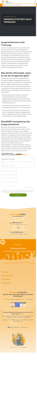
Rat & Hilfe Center (6, 292)
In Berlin (4, 274)
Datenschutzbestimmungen (9, 192)
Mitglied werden (6, 283)
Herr (7, 166)
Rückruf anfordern (6, 289)
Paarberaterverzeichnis (7, 282)
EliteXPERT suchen (6, 291)
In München (5, 277)
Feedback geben (5, 290)
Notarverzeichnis (6, 281)
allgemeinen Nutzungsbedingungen (14, 190)
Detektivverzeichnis (6, 279)
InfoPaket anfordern (6, 284)
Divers (11, 166)
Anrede (3, 163)
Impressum (23, 331)
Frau (3, 166)
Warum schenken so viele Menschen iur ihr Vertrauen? (18, 302)
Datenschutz (16, 331)
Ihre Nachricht (19, 154)
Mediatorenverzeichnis (7, 280)
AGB (11, 331)
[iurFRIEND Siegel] (12, 308)
